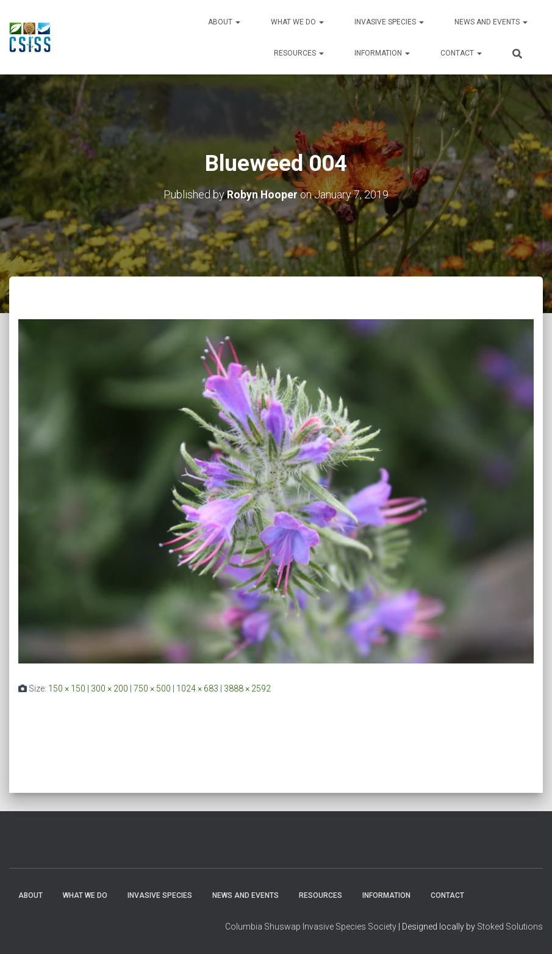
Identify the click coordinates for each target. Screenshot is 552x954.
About (224, 22)
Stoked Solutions (510, 926)
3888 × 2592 (247, 688)
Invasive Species (389, 22)
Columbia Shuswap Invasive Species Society (310, 926)
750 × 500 (152, 688)
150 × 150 (66, 688)
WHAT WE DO (297, 22)
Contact (461, 53)
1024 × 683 (197, 688)
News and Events (491, 22)
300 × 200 (109, 688)
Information (382, 53)
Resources (299, 53)
